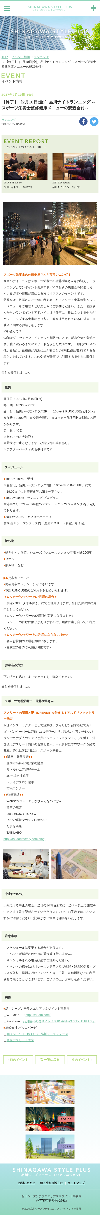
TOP (5, 57)
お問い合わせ (26, 1183)
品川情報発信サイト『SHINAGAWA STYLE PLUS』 (59, 1021)
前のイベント (18, 1059)
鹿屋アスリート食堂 (20, 1040)
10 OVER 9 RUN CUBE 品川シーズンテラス (37, 1034)
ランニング (41, 57)
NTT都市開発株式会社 (51, 1200)
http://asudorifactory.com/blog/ (25, 839)
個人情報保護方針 (51, 1183)
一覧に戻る (49, 1059)
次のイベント (82, 1059)
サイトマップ (76, 1183)
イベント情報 (21, 57)
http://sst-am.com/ (37, 1015)
